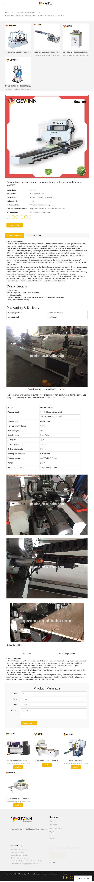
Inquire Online (14, 226)
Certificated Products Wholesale (26, 12)
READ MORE (57, 856)
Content (13, 711)
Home (7, 12)
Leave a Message (28, 723)
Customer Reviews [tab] (33, 236)
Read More (18, 768)
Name (14, 694)
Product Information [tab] (15, 236)
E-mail (14, 705)
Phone (15, 700)
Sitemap (52, 863)
